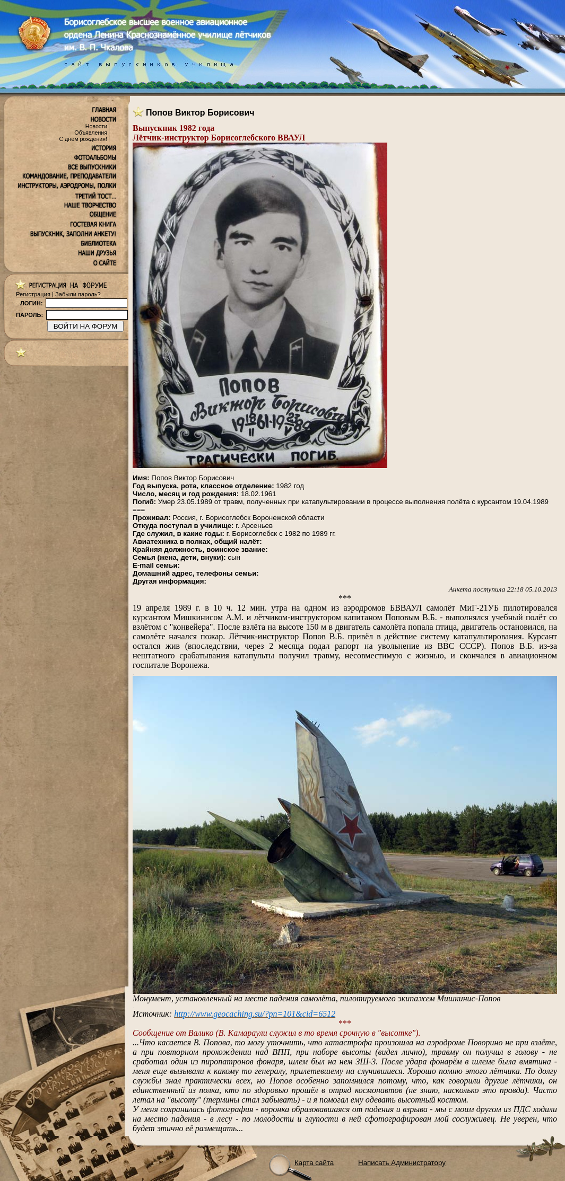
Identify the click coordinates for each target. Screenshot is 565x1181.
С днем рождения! (83, 139)
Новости (96, 126)
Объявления (90, 132)
